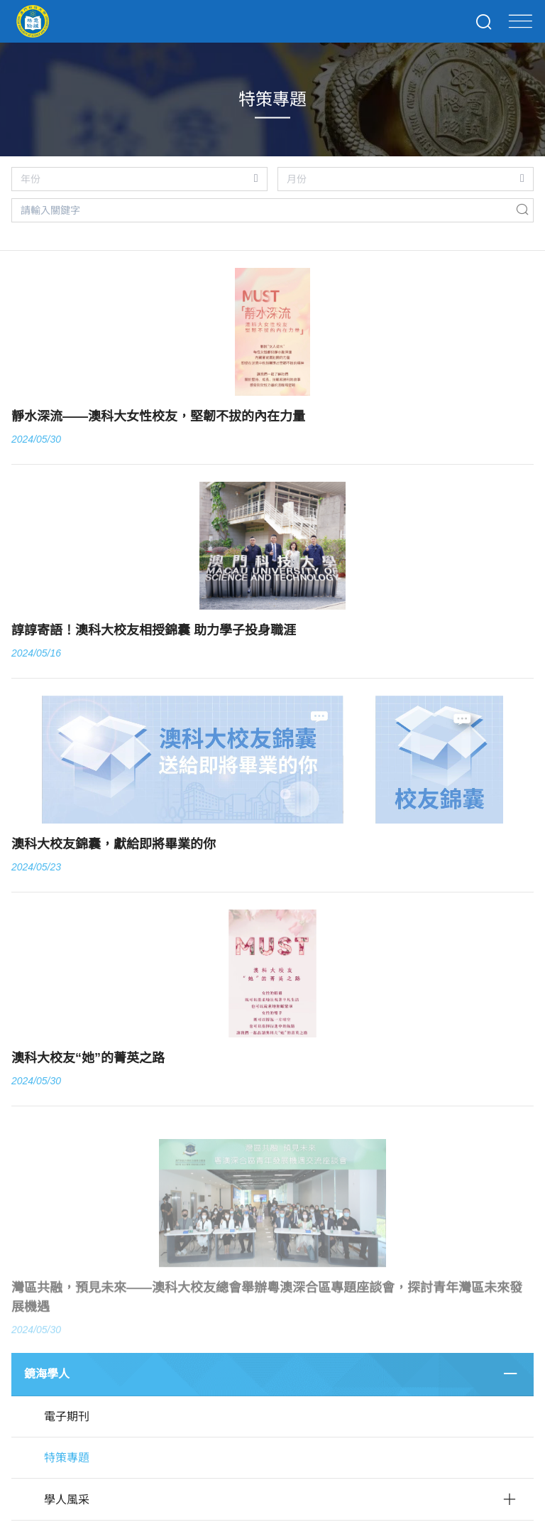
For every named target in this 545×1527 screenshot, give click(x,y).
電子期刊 (66, 1416)
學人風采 (66, 1500)
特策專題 (66, 1458)
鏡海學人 (47, 1374)
